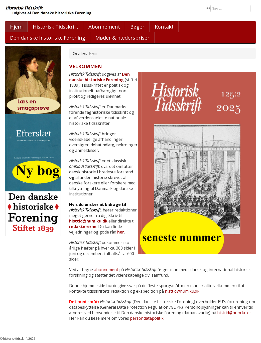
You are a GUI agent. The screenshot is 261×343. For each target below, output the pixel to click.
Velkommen (85, 66)
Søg (207, 8)
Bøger (137, 26)
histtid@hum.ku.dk (88, 221)
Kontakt (164, 26)
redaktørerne (82, 226)
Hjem (16, 26)
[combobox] (230, 8)
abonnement (106, 269)
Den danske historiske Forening (99, 76)
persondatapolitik (147, 318)
